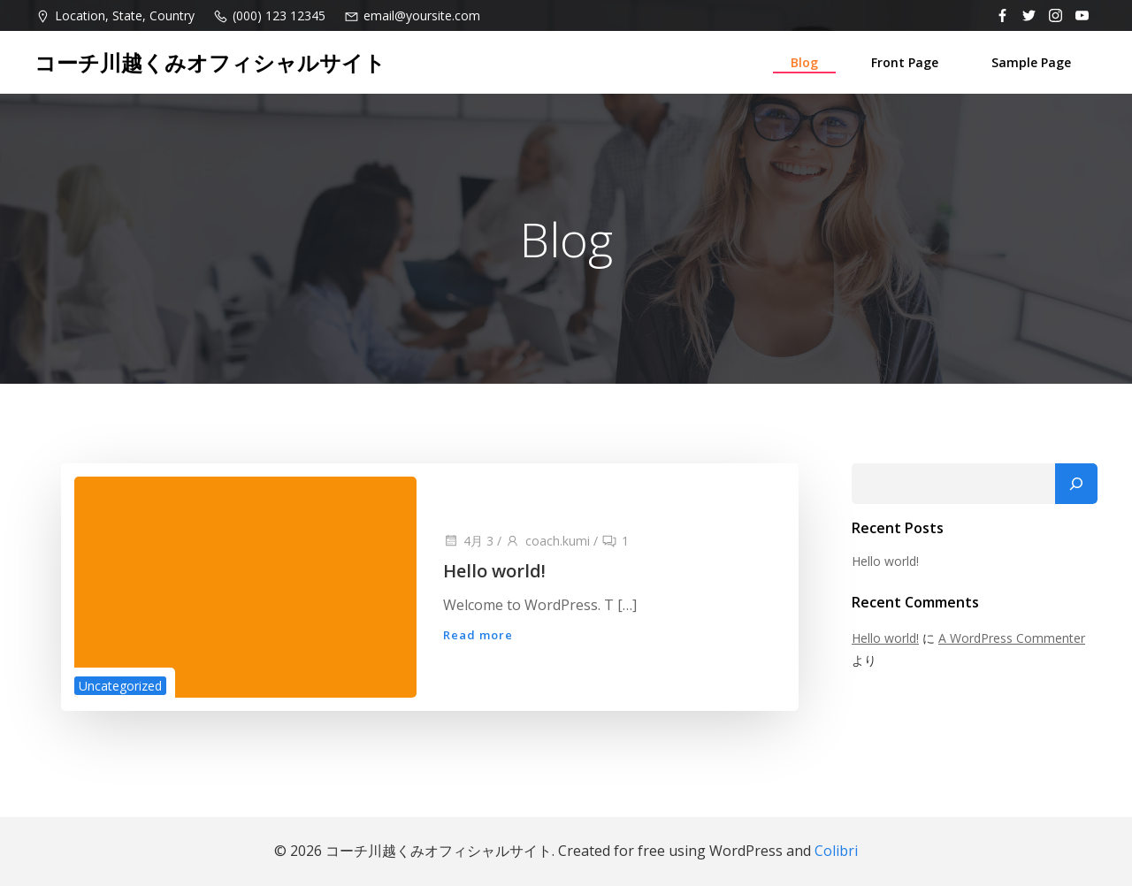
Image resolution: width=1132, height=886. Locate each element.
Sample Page (1031, 62)
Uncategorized (120, 685)
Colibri (836, 850)
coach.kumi (547, 540)
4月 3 (468, 540)
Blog (804, 62)
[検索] (1076, 483)
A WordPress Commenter (1011, 638)
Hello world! (885, 561)
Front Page (904, 62)
